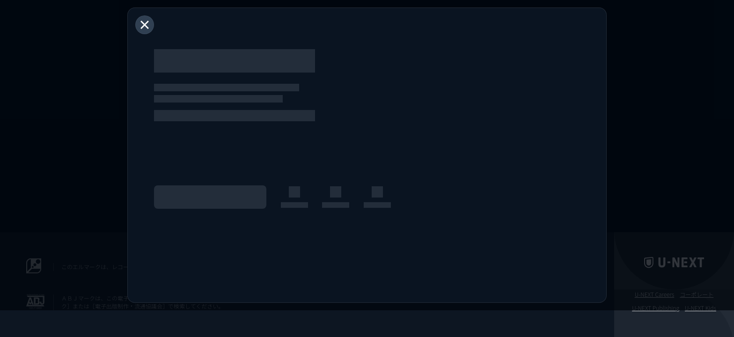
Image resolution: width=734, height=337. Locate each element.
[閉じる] (144, 24)
